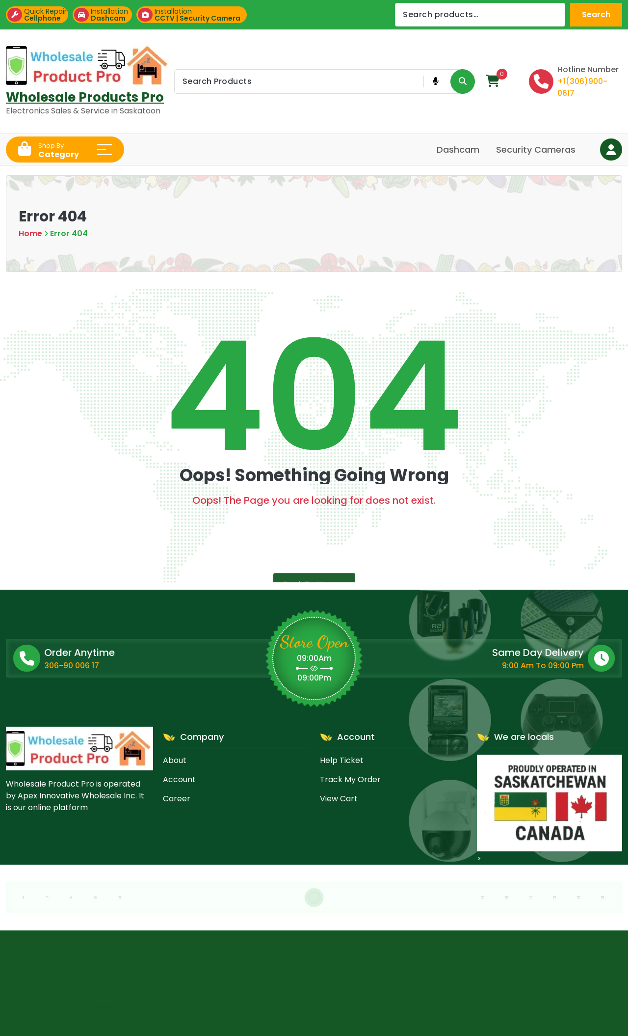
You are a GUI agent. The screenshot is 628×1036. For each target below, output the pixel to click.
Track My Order (350, 779)
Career (176, 798)
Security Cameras (536, 149)
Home (30, 233)
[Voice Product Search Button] (435, 81)
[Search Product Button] (462, 81)
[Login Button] (611, 149)
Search (596, 14)
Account (179, 779)
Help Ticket (342, 760)
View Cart (339, 798)
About (174, 760)
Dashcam (458, 149)
